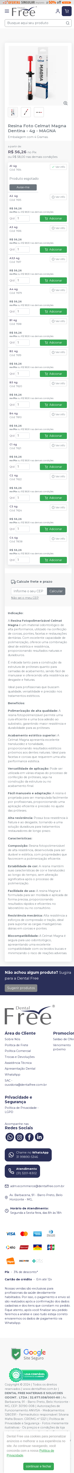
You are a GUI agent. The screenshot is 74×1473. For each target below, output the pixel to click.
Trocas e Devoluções (20, 1057)
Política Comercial (18, 1051)
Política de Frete (16, 1045)
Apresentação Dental (20, 1068)
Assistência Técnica (18, 1063)
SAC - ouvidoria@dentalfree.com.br (26, 1083)
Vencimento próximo (62, 1047)
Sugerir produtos (21, 988)
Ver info (58, 166)
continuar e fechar (38, 1466)
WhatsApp (12, 1074)
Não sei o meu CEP (25, 598)
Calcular (56, 591)
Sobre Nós (12, 1039)
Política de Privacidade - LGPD (22, 1110)
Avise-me (23, 187)
